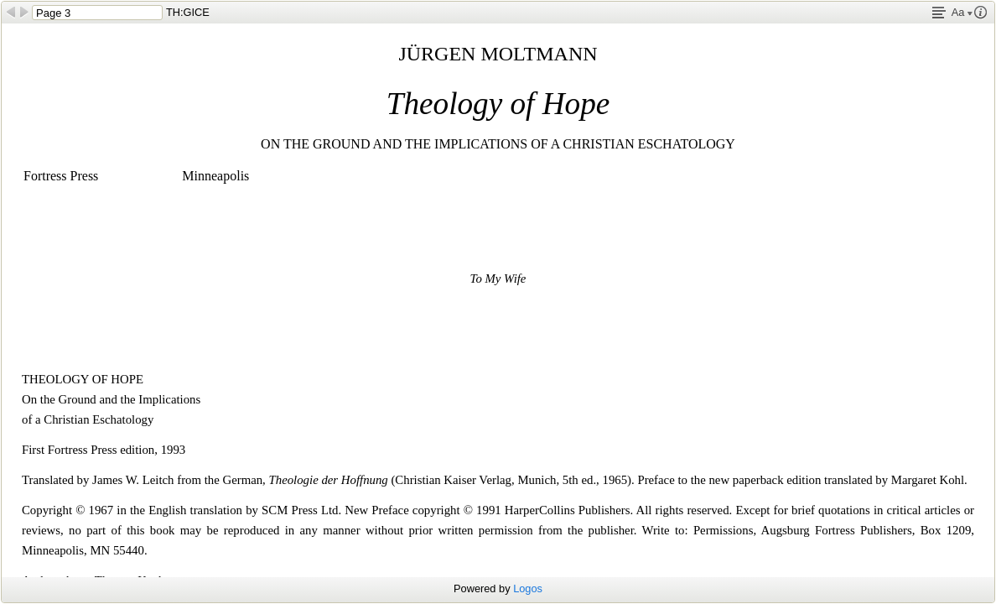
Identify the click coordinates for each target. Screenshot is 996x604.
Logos (527, 588)
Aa (962, 12)
